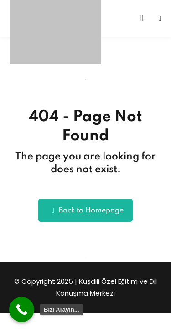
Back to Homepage (85, 210)
